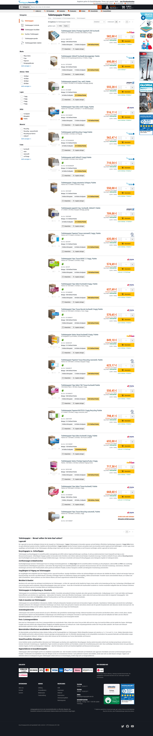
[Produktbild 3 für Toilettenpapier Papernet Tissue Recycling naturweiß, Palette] (55, 372)
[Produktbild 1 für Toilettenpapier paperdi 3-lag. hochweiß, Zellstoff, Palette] (52, 221)
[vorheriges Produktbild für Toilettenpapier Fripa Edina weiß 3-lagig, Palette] (49, 119)
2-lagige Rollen (126, 544)
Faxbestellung (42, 695)
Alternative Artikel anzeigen (126, 519)
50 (119, 22)
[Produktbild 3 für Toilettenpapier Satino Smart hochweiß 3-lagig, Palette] (53, 346)
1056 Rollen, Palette (93, 500)
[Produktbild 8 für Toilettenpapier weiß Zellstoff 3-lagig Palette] (55, 171)
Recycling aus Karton (28, 134)
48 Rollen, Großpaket (80, 500)
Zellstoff (24, 136)
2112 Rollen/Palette (80, 95)
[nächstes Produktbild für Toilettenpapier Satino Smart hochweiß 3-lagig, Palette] (59, 347)
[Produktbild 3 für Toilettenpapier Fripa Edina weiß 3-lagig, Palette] (53, 119)
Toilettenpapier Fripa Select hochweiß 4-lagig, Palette (79, 284)
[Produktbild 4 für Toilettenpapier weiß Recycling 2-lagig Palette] (55, 144)
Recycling (25, 129)
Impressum (61, 690)
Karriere (21, 693)
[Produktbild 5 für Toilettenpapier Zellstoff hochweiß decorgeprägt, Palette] (56, 69)
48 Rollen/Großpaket (80, 297)
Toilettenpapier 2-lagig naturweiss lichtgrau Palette (78, 183)
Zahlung (40, 688)
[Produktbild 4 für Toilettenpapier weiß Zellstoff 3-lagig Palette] (55, 169)
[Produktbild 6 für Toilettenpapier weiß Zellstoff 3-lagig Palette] (52, 171)
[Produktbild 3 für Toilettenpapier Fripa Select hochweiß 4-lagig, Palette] (55, 296)
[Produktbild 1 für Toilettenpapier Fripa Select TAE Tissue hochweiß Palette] (52, 398)
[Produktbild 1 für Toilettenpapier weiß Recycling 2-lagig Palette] (51, 144)
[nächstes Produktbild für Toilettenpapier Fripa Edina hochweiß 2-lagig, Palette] (59, 448)
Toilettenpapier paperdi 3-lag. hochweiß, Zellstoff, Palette (80, 208)
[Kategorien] (25, 7)
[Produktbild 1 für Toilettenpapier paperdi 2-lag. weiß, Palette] (53, 94)
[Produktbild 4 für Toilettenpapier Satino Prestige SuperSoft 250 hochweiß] (56, 43)
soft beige (25, 156)
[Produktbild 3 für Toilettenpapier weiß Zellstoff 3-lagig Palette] (53, 169)
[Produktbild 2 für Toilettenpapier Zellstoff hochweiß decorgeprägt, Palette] (52, 69)
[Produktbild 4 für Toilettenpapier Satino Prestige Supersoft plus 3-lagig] (55, 473)
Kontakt (21, 690)
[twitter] (123, 726)
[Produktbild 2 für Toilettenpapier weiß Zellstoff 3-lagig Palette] (52, 169)
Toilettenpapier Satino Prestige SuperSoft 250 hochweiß (80, 31)
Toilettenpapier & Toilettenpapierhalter (64, 18)
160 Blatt (24, 79)
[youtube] (132, 726)
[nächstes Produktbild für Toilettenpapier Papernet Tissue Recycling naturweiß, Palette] (59, 372)
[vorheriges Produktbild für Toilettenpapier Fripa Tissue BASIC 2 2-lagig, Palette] (49, 271)
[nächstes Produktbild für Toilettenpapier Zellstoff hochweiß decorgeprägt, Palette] (59, 69)
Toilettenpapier (81, 18)
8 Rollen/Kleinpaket (67, 44)
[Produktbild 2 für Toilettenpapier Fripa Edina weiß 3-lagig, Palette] (52, 119)
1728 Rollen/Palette (93, 272)
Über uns (21, 688)
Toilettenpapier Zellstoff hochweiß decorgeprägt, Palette (80, 56)
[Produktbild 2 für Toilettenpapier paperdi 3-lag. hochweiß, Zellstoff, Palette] (53, 221)
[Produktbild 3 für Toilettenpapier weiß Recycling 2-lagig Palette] (53, 144)
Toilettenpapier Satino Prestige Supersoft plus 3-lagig (79, 461)
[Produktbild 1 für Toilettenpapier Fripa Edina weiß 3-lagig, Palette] (51, 119)
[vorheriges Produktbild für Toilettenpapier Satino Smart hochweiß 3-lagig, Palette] (49, 347)
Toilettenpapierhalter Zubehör (30, 42)
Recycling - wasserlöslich (29, 131)
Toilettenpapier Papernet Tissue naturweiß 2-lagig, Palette (81, 233)
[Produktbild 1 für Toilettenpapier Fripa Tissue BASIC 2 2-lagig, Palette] (53, 271)
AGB (59, 688)
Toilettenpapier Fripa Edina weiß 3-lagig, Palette (77, 107)
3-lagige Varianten (62, 546)
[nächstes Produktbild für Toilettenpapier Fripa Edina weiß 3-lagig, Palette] (59, 119)
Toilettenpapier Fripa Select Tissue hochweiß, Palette (79, 486)
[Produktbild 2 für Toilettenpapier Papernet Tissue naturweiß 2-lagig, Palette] (53, 246)
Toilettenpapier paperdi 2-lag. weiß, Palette (75, 81)
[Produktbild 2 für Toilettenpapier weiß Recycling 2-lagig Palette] (52, 144)
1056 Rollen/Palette (93, 297)
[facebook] (127, 726)
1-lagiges (67, 544)
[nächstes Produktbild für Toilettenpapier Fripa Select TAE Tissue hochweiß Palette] (59, 398)
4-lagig (24, 104)
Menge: (69, 41)
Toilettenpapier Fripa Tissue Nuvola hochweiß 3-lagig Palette (82, 309)
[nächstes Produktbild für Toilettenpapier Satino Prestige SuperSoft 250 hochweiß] (59, 43)
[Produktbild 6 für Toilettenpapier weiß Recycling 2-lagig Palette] (52, 145)
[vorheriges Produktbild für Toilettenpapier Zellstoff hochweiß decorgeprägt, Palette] (49, 69)
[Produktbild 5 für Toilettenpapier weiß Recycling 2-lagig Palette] (56, 144)
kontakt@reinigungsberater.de (85, 696)
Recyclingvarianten (128, 556)
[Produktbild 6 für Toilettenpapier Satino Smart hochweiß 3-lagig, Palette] (53, 348)
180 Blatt (24, 81)
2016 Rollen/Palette (93, 70)
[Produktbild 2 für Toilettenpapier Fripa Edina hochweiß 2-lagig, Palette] (53, 448)
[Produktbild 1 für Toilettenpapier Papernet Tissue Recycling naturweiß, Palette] (52, 372)
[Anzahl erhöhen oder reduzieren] (126, 37)
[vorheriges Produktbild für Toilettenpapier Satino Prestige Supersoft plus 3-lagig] (49, 473)
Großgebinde (39, 597)
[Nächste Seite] (132, 22)
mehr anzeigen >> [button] (26, 66)
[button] (111, 7)
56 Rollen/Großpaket (80, 475)
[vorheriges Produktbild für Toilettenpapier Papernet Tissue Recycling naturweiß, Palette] (49, 372)
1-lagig (24, 96)
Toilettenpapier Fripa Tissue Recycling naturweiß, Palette (80, 512)
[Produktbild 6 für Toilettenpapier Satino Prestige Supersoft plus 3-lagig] (53, 474)
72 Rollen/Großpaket (80, 44)
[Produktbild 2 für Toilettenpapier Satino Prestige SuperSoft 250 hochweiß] (53, 43)
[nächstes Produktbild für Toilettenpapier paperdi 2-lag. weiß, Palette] (59, 94)
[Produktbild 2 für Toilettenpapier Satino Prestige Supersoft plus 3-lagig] (52, 473)
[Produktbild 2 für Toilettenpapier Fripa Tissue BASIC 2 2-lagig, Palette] (54, 271)
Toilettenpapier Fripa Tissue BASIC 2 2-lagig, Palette (79, 259)
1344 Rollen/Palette (93, 475)
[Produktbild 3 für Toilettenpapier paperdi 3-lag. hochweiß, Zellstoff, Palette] (55, 221)
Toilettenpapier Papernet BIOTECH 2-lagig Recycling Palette (81, 410)
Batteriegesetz (62, 700)
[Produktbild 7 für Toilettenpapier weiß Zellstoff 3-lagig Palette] (53, 171)
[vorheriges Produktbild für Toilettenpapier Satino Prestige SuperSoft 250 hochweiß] (49, 43)
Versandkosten (42, 690)
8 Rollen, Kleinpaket (67, 500)
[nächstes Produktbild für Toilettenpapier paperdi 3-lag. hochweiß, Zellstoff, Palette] (59, 220)
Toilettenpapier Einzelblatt (29, 29)
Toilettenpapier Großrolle (29, 25)
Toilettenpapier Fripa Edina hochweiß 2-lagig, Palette (79, 436)
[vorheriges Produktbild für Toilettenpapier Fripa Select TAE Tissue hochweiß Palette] (49, 398)
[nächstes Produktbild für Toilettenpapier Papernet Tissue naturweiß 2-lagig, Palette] (59, 246)
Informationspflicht (63, 698)
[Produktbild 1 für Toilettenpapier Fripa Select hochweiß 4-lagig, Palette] (52, 296)
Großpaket (25, 114)
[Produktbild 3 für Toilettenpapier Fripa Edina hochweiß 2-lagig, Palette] (55, 448)
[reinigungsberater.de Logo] (28, 2)
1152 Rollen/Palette (93, 120)
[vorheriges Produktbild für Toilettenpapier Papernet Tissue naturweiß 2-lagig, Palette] (49, 246)
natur (24, 152)
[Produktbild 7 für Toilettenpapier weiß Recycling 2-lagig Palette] (53, 145)
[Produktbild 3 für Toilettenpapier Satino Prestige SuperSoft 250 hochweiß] (54, 43)
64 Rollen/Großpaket (67, 95)
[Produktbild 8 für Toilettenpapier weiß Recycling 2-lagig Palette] (55, 145)
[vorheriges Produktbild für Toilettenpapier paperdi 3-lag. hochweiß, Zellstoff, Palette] (49, 220)
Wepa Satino (26, 56)
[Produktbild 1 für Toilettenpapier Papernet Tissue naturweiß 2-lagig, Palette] (52, 246)
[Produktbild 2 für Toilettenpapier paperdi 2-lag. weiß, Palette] (54, 94)
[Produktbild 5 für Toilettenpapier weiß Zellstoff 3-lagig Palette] (56, 169)
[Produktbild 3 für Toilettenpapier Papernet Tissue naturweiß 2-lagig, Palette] (55, 246)
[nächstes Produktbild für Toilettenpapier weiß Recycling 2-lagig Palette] (59, 144)
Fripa (23, 58)
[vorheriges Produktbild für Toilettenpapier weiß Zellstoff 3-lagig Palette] (49, 170)
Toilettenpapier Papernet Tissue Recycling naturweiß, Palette (82, 360)
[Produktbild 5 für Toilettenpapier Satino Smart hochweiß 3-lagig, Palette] (56, 346)
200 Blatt (24, 83)
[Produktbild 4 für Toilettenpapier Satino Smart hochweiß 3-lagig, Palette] (55, 346)
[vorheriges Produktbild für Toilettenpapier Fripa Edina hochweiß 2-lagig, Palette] (49, 448)
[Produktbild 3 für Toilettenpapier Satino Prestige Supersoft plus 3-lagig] (53, 473)
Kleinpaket (25, 116)
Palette (24, 119)
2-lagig (24, 99)
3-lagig (24, 101)
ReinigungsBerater (27, 63)
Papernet (25, 61)
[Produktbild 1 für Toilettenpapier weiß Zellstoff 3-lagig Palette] (51, 169)
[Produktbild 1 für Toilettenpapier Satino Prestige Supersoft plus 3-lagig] (51, 473)
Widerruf (60, 693)
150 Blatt (24, 76)
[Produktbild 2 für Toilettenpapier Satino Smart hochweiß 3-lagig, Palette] (52, 346)
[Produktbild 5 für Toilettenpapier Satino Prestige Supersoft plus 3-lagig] (56, 473)
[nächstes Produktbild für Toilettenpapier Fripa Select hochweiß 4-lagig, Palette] (59, 296)
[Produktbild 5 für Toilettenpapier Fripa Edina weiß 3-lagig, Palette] (56, 119)
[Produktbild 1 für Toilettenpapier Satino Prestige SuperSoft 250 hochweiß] (51, 43)
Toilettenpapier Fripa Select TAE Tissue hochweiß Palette (80, 385)
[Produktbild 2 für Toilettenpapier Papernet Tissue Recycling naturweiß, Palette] (53, 372)
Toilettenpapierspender (29, 38)
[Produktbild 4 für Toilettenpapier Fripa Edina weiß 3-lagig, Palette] (55, 119)
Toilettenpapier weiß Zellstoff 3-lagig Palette (76, 157)
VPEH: (59, 26)
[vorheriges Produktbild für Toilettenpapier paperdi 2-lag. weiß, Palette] (49, 94)
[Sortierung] (100, 22)
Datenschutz (61, 695)
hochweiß (25, 149)
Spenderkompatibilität (25, 616)
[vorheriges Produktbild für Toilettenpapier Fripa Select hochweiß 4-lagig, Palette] (49, 296)
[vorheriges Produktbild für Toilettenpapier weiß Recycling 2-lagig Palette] (49, 144)
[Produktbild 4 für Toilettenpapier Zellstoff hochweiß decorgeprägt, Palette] (55, 69)
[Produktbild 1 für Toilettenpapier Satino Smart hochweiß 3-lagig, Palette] (51, 346)
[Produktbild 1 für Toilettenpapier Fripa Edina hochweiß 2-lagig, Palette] (52, 448)
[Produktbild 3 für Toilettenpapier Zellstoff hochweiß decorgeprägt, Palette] (53, 69)
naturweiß (25, 154)
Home (49, 18)
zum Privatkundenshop (127, 1)
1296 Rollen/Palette (93, 44)
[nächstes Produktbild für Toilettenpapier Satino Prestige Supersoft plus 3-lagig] (59, 473)
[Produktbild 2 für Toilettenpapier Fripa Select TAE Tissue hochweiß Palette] (53, 398)
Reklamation (41, 693)
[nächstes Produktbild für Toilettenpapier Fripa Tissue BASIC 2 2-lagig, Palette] (59, 271)
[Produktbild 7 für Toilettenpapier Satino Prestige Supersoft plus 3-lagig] (54, 474)
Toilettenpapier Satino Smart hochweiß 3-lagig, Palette (79, 335)
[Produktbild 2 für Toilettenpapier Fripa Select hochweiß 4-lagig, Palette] (53, 296)
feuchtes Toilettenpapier (29, 34)
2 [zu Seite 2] (129, 22)
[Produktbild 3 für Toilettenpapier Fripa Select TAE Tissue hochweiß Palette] (55, 398)
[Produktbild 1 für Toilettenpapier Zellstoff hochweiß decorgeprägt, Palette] (51, 69)
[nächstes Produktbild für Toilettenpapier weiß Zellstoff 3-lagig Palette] (59, 170)
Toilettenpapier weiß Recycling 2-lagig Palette (76, 132)
